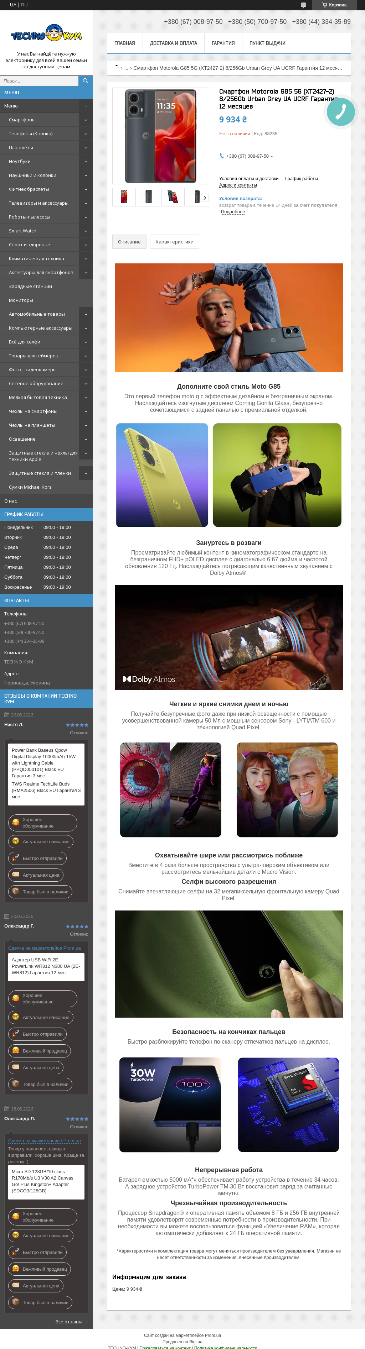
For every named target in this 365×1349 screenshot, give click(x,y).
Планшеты (21, 147)
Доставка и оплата (173, 43)
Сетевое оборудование (36, 383)
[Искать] (85, 80)
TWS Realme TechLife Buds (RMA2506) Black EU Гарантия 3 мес (46, 790)
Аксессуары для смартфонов (41, 272)
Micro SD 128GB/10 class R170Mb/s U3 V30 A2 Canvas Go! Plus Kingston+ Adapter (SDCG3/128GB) (42, 1181)
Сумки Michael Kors (30, 487)
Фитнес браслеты (29, 189)
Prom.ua (213, 1335)
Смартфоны (22, 119)
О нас (10, 501)
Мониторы (21, 300)
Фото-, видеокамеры (33, 369)
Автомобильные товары (37, 314)
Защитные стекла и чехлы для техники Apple (43, 456)
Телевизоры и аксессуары (38, 203)
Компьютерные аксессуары (40, 328)
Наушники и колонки (32, 175)
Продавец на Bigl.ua (182, 1341)
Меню (11, 106)
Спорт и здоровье (29, 244)
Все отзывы (69, 1321)
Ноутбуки (20, 161)
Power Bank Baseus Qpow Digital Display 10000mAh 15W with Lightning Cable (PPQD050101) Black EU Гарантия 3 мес (44, 762)
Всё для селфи (24, 341)
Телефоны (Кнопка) (30, 133)
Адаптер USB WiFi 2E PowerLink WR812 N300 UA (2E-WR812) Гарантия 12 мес (46, 966)
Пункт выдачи (268, 43)
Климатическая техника (36, 258)
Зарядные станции (30, 286)
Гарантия (223, 43)
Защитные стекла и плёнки (40, 473)
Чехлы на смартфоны (33, 411)
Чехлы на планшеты (32, 425)
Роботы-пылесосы (29, 217)
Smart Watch (22, 230)
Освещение (22, 439)
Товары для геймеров (33, 355)
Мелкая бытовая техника (38, 397)
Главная (124, 43)
